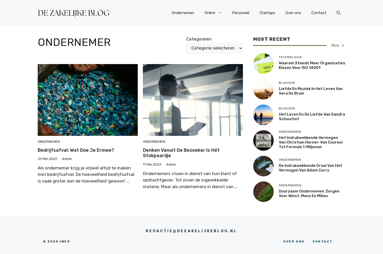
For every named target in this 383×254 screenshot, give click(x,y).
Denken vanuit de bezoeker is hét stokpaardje (181, 153)
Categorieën (199, 39)
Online (215, 13)
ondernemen (49, 142)
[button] (338, 13)
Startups (267, 13)
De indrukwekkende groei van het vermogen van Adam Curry (310, 167)
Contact (318, 13)
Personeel (240, 13)
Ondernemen (183, 13)
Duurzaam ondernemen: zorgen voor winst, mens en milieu (309, 193)
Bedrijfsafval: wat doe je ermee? (76, 150)
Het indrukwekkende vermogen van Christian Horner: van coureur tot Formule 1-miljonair (311, 142)
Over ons (293, 13)
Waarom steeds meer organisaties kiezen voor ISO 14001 (312, 65)
